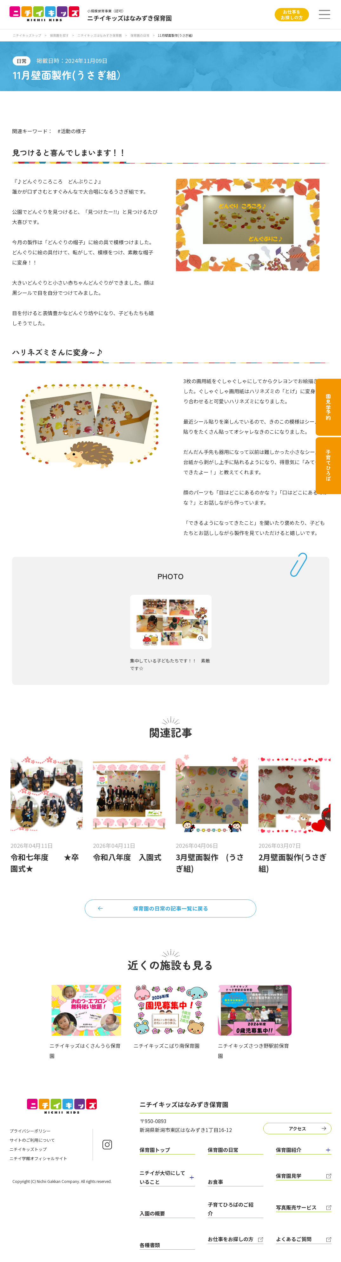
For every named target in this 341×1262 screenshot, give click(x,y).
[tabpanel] (171, 631)
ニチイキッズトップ (27, 35)
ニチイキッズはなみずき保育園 (99, 35)
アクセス (300, 1131)
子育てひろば (328, 466)
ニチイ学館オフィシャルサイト (38, 1162)
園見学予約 (328, 407)
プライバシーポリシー (30, 1134)
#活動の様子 (71, 131)
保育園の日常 (140, 35)
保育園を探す (59, 35)
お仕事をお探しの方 (292, 15)
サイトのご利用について (32, 1144)
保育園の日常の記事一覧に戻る (171, 909)
